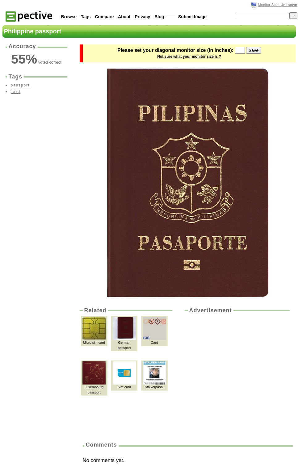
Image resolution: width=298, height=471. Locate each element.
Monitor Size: (277, 5)
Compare (104, 16)
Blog (159, 16)
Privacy (142, 16)
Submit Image (192, 16)
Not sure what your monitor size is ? (189, 56)
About (124, 16)
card (15, 92)
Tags (86, 16)
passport (20, 85)
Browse (69, 16)
